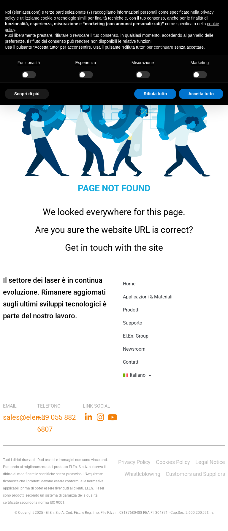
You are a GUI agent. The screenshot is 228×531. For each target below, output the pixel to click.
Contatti (131, 362)
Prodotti (131, 310)
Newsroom (134, 349)
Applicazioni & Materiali (147, 297)
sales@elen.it (24, 417)
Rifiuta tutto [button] (155, 93)
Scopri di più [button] (26, 93)
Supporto (132, 323)
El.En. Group (135, 336)
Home (129, 284)
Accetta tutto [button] (201, 93)
